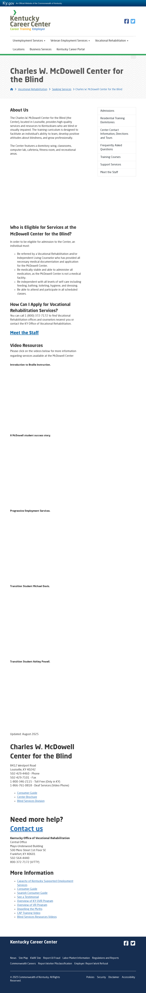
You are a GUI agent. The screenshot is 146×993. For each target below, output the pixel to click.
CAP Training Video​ (28, 913)
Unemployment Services (29, 40)
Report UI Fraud (51, 958)
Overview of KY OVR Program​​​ (35, 901)
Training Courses (110, 157)
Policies (90, 977)
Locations (18, 49)
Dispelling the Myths (29, 909)
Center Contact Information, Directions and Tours (114, 134)
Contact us (26, 829)
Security (101, 977)
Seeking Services (61, 89)
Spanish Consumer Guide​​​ (32, 893)
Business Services (40, 49)
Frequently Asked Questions (111, 147)
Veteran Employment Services (70, 40)
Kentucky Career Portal (71, 49)
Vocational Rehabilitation (111, 40)
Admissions (107, 111)
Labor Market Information (76, 958)
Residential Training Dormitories (112, 120)
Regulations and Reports (105, 958)
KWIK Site (35, 958)
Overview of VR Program (32, 905)
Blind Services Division (31, 801)
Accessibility (128, 977)
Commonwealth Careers (23, 963)
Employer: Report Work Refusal (91, 963)
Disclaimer (113, 977)
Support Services (110, 165)
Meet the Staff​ (24, 333)
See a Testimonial (28, 897)
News (13, 958)
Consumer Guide (27, 793)
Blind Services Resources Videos (37, 917)
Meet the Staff (109, 172)
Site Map (23, 958)
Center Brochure (27, 797)
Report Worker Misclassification (55, 963)
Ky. (8, 3)
